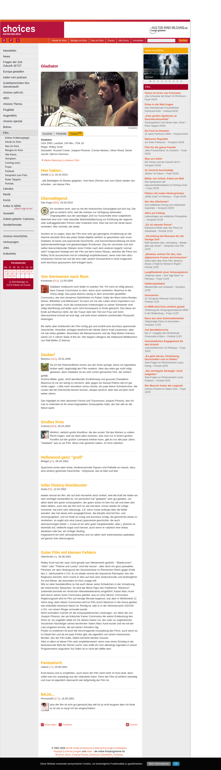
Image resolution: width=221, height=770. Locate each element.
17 (51, 666)
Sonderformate (12, 224)
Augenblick (10, 115)
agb (111, 748)
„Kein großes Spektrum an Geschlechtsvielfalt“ (161, 117)
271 (57, 698)
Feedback (67, 724)
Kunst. (7, 200)
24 (22, 271)
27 (5, 276)
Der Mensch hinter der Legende (164, 385)
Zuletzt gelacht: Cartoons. (19, 218)
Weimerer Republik (156, 138)
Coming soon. (13, 162)
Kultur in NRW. (12, 205)
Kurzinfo (47, 133)
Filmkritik (61, 133)
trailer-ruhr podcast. (15, 77)
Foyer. (8, 166)
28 (10, 276)
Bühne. (7, 127)
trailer (89, 751)
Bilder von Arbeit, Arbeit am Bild (164, 178)
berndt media (72, 748)
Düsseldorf (106, 754)
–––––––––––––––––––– (18, 230)
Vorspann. (10, 158)
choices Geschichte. (15, 236)
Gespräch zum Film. (16, 175)
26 (31, 271)
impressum (87, 748)
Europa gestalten (13, 71)
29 (14, 276)
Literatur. (8, 188)
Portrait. (9, 183)
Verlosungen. (11, 242)
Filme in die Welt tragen (159, 104)
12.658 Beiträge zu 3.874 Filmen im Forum (18, 283)
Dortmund (94, 754)
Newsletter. (10, 50)
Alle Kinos (124, 40)
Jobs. (6, 247)
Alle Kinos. (11, 154)
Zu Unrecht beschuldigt (159, 170)
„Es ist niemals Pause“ (159, 224)
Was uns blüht (153, 158)
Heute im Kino (59, 40)
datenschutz (101, 748)
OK (176, 763)
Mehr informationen (159, 763)
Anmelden (138, 40)
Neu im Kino (97, 40)
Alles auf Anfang (155, 213)
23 (18, 271)
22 (14, 271)
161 (54, 358)
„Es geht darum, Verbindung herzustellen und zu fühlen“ (162, 358)
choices (69, 751)
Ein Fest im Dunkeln (157, 130)
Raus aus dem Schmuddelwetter (164, 318)
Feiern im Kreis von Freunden (163, 93)
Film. (6, 132)
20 (5, 271)
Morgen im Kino (79, 40)
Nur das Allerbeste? (157, 201)
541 (56, 280)
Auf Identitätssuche (156, 329)
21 (10, 271)
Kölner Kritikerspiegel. (17, 137)
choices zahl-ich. (13, 92)
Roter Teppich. (13, 179)
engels (77, 751)
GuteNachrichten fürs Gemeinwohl (16, 84)
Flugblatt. (9, 109)
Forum (111, 40)
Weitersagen (51, 724)
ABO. (6, 98)
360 (55, 202)
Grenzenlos (152, 295)
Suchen (183, 40)
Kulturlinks (9, 253)
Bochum (59, 754)
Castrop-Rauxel (80, 754)
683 (53, 426)
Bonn (68, 754)
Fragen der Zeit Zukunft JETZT (21, 63)
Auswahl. (8, 213)
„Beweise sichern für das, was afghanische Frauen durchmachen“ (166, 256)
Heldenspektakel (155, 283)
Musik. (7, 194)
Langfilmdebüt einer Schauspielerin (166, 272)
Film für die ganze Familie (160, 147)
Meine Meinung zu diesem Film (61, 160)
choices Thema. (13, 103)
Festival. (10, 171)
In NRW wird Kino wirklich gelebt (165, 306)
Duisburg (118, 754)
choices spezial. (13, 121)
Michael (149, 77)
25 (27, 271)
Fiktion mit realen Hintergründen (164, 193)
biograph (58, 751)
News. (7, 56)
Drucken (134, 724)
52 (49, 489)
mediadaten (121, 748)
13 (51, 174)
